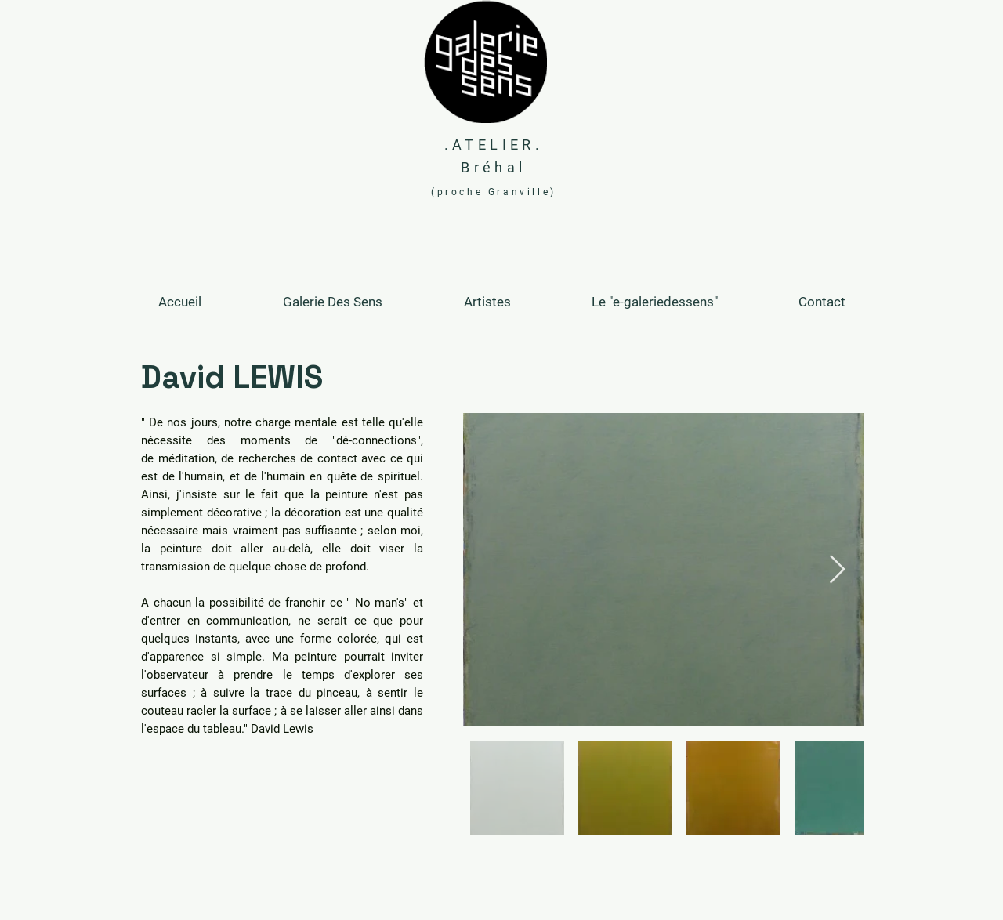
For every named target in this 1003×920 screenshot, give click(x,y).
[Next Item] (837, 570)
